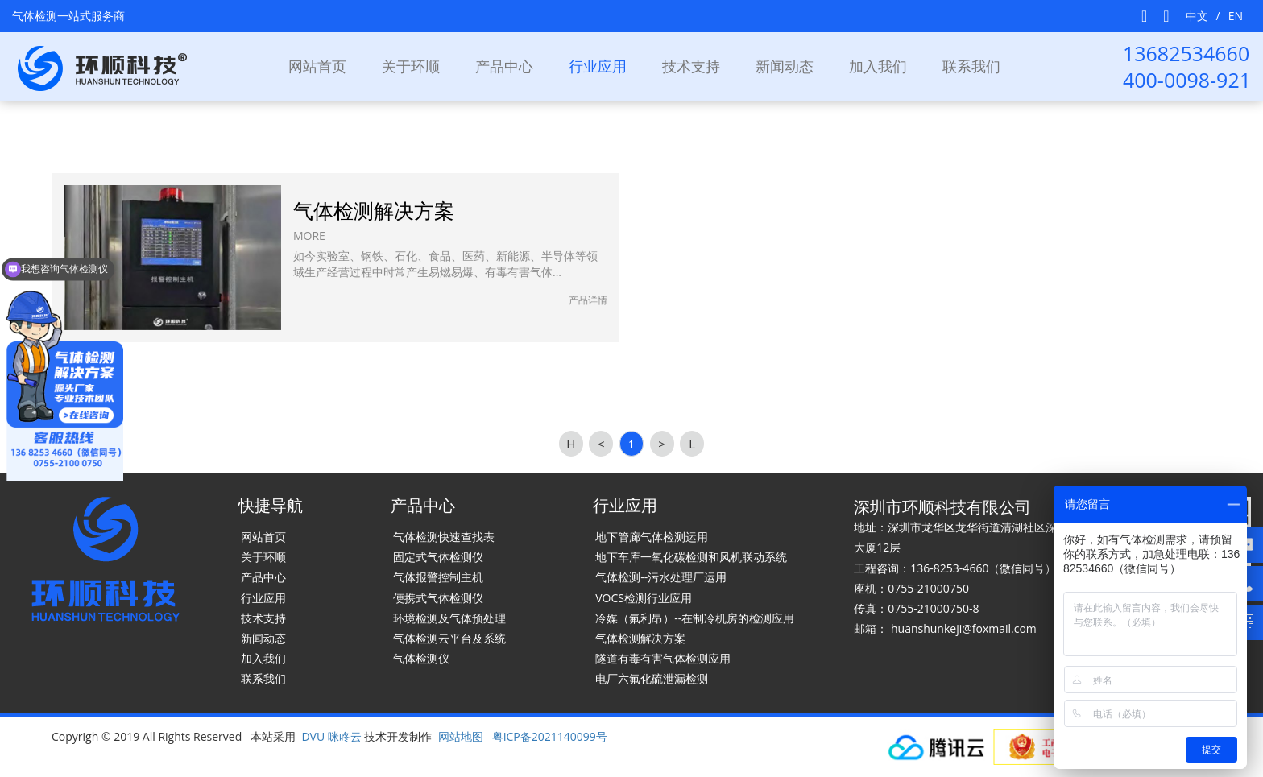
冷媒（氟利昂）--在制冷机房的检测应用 (694, 618)
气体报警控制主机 (438, 577)
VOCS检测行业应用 (643, 597)
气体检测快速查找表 (444, 536)
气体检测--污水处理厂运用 (661, 577)
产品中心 (263, 577)
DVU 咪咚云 (331, 736)
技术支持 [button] (691, 66)
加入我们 (878, 66)
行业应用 (263, 597)
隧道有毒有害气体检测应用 (663, 658)
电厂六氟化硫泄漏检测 (651, 678)
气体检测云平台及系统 (449, 638)
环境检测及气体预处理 (449, 618)
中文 (1197, 15)
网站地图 (460, 736)
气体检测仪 (421, 658)
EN (1235, 15)
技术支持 (263, 618)
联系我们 (971, 66)
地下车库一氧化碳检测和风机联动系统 (691, 556)
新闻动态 (785, 66)
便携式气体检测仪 (438, 597)
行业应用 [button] (598, 66)
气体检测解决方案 (640, 638)
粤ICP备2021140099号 (549, 736)
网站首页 (317, 66)
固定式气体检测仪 (438, 556)
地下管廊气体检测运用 (651, 536)
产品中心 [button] (504, 66)
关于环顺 (411, 66)
